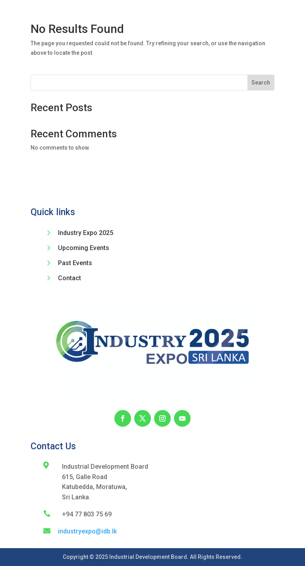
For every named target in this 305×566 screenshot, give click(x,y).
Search (260, 82)
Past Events (75, 263)
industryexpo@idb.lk (87, 531)
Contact (69, 278)
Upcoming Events (83, 248)
